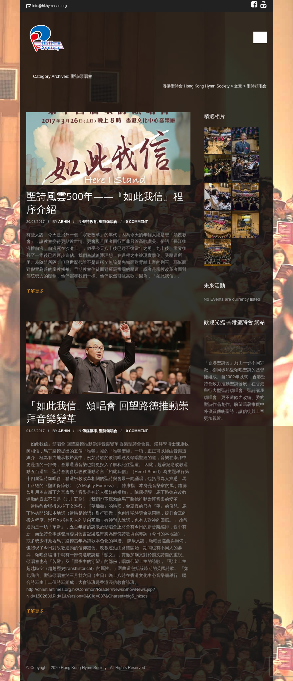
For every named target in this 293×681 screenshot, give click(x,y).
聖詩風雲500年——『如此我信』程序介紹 (104, 202)
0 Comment (137, 222)
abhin (64, 222)
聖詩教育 (89, 222)
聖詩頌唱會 (108, 222)
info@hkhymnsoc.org (46, 6)
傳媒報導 (89, 431)
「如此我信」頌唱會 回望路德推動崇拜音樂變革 (107, 412)
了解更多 (35, 290)
